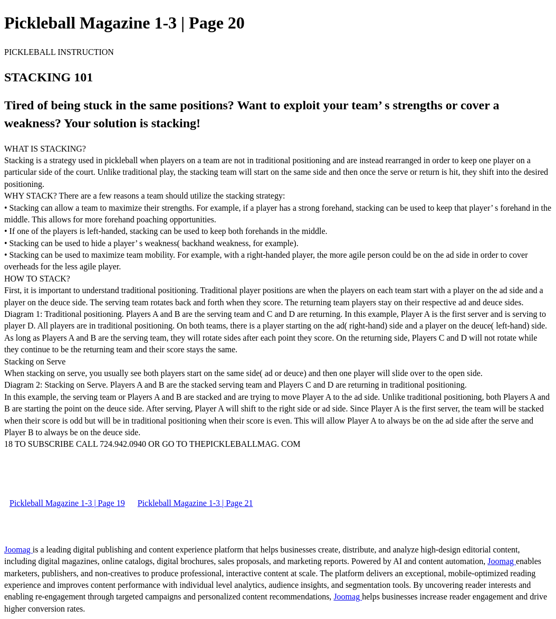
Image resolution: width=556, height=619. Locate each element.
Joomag (18, 549)
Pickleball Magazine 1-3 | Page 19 (67, 503)
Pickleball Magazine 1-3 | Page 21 (195, 503)
